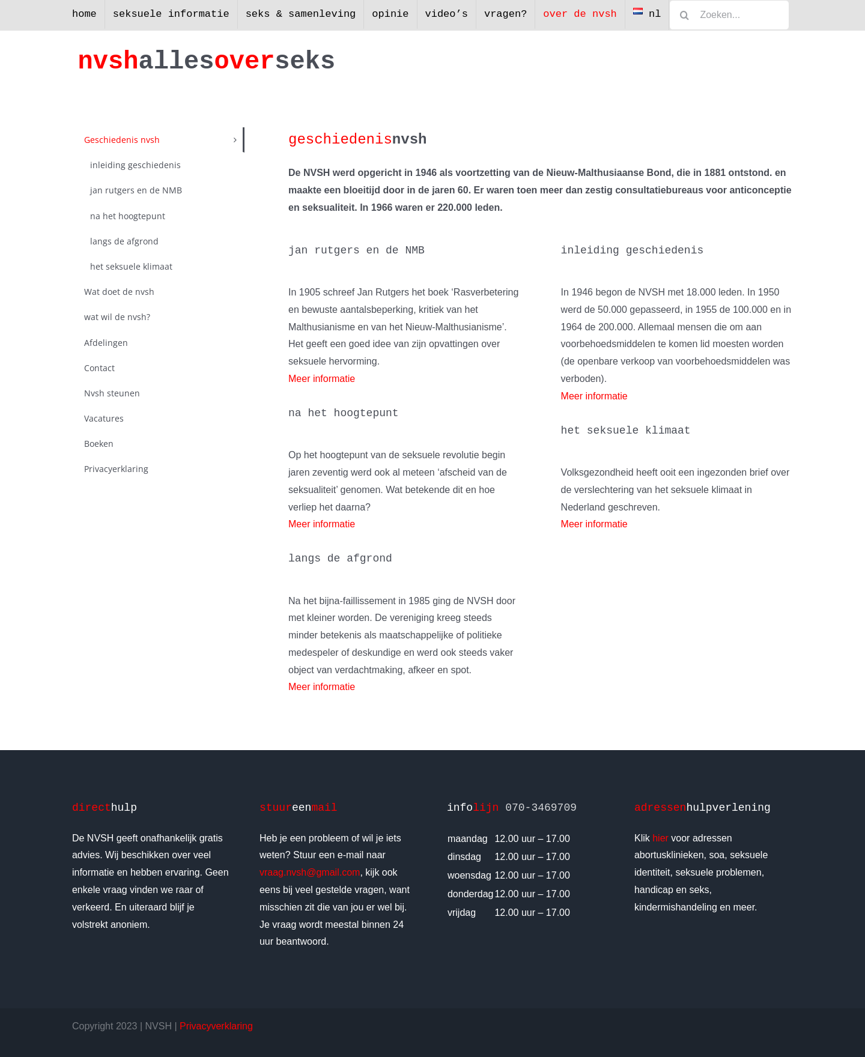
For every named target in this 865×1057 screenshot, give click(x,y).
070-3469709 (541, 808)
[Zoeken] (684, 15)
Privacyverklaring (216, 1026)
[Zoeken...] (729, 15)
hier (660, 838)
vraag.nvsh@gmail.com (310, 872)
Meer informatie (321, 379)
